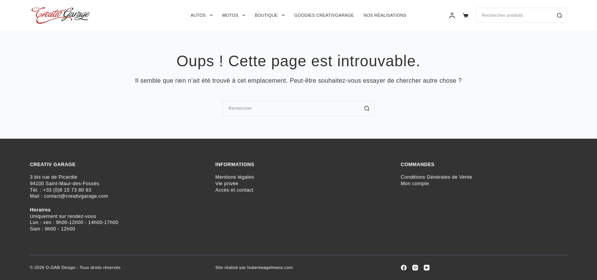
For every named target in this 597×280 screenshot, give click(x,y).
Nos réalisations (385, 15)
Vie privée (226, 183)
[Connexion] (452, 15)
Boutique (271, 15)
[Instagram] (415, 267)
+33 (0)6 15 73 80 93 (67, 190)
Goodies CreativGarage (324, 15)
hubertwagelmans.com (270, 267)
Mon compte (415, 183)
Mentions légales (234, 177)
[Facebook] (404, 267)
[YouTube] (426, 267)
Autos (203, 15)
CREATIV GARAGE (52, 164)
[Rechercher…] (514, 15)
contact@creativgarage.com (76, 196)
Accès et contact (234, 190)
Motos (235, 15)
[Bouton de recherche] (559, 15)
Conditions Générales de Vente (436, 177)
